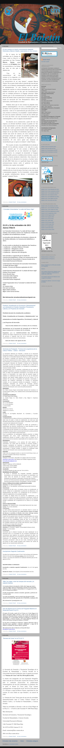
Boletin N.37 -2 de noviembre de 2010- (50, 207)
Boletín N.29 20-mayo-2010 (47, 222)
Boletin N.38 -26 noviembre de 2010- (49, 205)
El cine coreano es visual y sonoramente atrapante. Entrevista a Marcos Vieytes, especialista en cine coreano (20, 50)
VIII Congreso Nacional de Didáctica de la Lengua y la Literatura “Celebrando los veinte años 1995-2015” (50, 273)
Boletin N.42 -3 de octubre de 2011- (49, 194)
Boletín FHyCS (46, 59)
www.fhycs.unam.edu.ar (8, 459)
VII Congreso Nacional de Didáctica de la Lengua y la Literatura (50, 277)
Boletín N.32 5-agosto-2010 (47, 216)
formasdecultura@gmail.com (10, 461)
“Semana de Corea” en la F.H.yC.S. (13, 638)
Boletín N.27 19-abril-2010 (47, 226)
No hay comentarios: (22, 202)
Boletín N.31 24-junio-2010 (47, 218)
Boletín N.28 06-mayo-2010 (47, 224)
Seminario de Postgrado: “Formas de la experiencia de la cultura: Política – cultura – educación (20, 349)
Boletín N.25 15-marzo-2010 (47, 229)
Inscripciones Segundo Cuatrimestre (14, 551)
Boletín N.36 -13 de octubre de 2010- (49, 209)
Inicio (22, 741)
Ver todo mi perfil (45, 61)
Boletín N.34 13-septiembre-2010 (48, 213)
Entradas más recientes (10, 741)
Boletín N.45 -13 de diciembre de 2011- (50, 189)
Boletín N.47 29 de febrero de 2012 (49, 150)
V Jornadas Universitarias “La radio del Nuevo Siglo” (18, 209)
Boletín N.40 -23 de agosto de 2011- (49, 198)
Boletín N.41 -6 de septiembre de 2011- (50, 196)
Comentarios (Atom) (13, 744)
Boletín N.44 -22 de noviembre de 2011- (50, 191)
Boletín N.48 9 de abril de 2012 (48, 148)
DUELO (43, 268)
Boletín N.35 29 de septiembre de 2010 (50, 211)
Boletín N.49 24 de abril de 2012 (48, 146)
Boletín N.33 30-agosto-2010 (47, 215)
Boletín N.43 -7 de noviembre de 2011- (50, 193)
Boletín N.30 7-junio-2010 (47, 220)
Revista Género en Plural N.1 (48, 258)
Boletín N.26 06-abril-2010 (47, 227)
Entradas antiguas (32, 741)
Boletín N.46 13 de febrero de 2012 (49, 152)
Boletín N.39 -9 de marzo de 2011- (49, 200)
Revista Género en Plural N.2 (48, 256)
